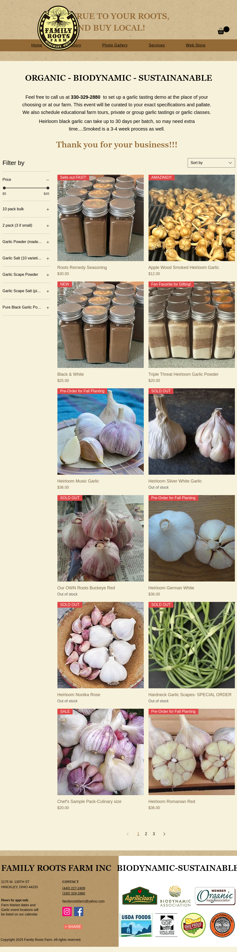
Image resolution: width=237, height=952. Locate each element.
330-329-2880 (86, 97)
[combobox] (211, 163)
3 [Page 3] (154, 834)
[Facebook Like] (30, 929)
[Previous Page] (127, 834)
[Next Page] (164, 834)
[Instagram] (67, 911)
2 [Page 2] (146, 834)
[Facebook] (78, 911)
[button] (223, 30)
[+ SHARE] (73, 926)
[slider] (4, 188)
